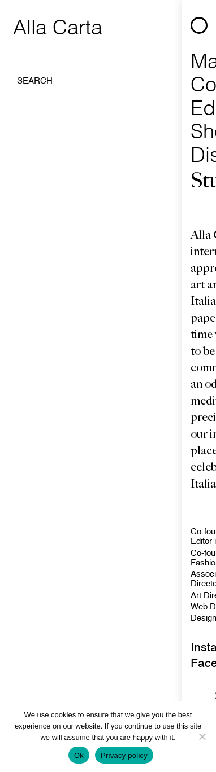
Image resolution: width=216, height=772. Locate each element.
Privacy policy (124, 755)
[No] (202, 736)
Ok (79, 755)
